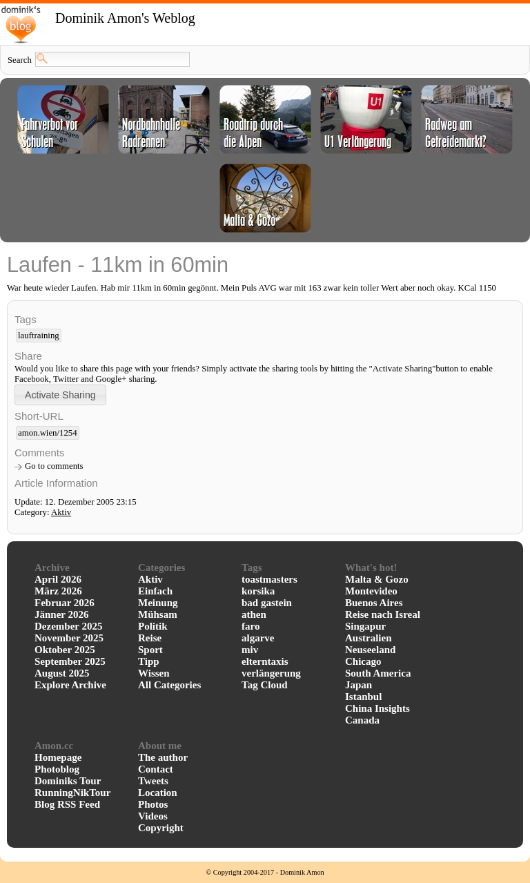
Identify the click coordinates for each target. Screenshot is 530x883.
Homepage (58, 757)
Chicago (363, 661)
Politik (153, 626)
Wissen (154, 673)
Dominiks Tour (68, 780)
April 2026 (58, 579)
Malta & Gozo (377, 579)
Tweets (153, 780)
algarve (258, 637)
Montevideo (371, 590)
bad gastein (267, 602)
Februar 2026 (65, 602)
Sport (150, 649)
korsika (258, 590)
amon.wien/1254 (47, 433)
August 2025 (62, 673)
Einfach (155, 590)
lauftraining (38, 335)
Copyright (161, 827)
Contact (155, 769)
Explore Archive (70, 684)
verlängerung (271, 673)
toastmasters (269, 579)
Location (157, 792)
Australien (368, 637)
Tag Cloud (265, 684)
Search (20, 60)
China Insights (377, 708)
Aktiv (61, 512)
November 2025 (69, 637)
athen (254, 614)
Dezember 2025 (68, 626)
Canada (362, 720)
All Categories (169, 684)
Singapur (365, 626)
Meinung (158, 602)
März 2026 (58, 590)
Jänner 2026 (61, 614)
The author (163, 757)
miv (250, 649)
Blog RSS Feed (67, 804)
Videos (153, 816)
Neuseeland (370, 649)
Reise (149, 637)
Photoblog (57, 769)
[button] (60, 395)
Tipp (148, 661)
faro (250, 626)
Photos (153, 804)
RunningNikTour (72, 792)
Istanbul (363, 696)
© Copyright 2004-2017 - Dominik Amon (265, 872)
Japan (358, 684)
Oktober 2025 (65, 649)
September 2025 (70, 661)
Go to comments (54, 466)
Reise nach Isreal (382, 614)
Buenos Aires (374, 602)
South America (378, 673)
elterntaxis (265, 661)
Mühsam (157, 614)
